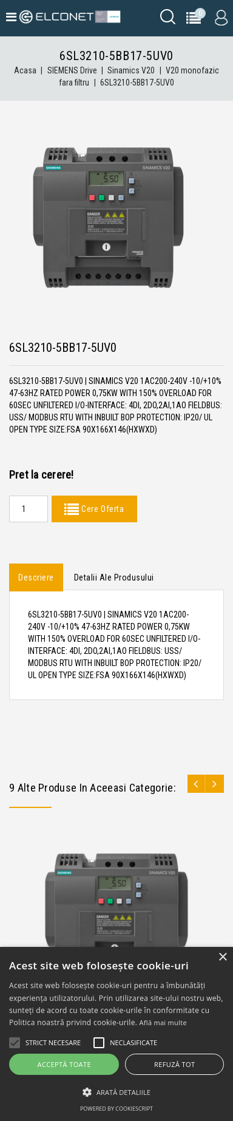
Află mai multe (163, 1022)
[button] (116, 1092)
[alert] (116, 1034)
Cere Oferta (101, 509)
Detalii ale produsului (114, 577)
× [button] (222, 957)
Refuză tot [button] (174, 1064)
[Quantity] (28, 509)
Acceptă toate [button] (64, 1064)
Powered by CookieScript (116, 1109)
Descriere (36, 577)
